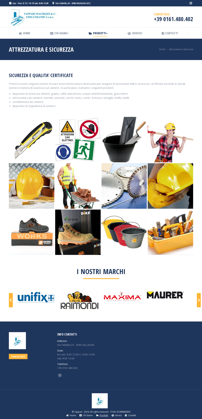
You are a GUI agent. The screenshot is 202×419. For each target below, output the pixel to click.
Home (162, 49)
